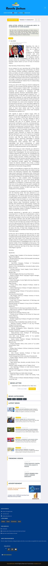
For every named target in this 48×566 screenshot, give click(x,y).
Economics (19, 399)
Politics (11, 38)
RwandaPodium (11, 563)
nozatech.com (37, 563)
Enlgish (15, 12)
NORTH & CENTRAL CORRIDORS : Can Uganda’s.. (25, 449)
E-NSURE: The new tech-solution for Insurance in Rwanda (17, 489)
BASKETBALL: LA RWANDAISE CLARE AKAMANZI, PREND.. (26, 439)
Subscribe (32, 388)
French (20, 12)
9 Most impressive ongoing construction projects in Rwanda (32, 465)
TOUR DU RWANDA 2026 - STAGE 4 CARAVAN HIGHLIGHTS (31, 475)
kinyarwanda (26, 12)
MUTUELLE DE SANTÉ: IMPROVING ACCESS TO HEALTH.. (26, 409)
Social (14, 399)
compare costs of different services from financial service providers (18, 496)
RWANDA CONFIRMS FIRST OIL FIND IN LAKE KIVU (25, 419)
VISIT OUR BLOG (7, 554)
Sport (25, 399)
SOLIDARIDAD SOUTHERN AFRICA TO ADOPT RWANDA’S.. (26, 429)
